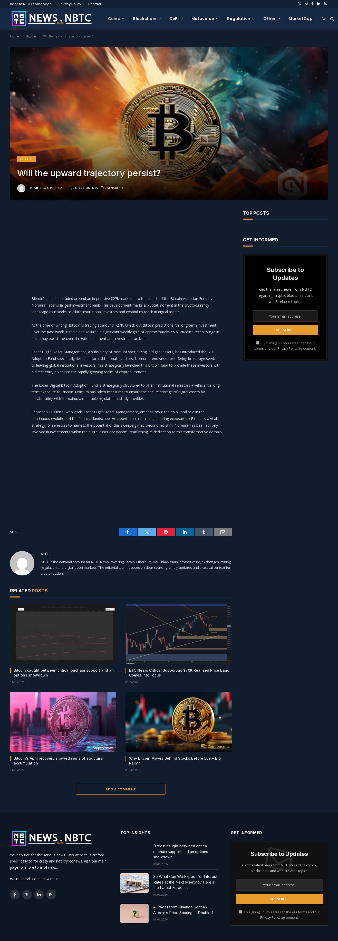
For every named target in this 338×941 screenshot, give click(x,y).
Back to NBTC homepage (31, 4)
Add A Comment (120, 789)
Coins (114, 18)
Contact (94, 4)
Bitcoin (26, 159)
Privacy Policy (70, 4)
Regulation (238, 18)
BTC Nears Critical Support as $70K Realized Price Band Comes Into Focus (179, 672)
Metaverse (202, 18)
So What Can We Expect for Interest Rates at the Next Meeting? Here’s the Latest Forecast (185, 882)
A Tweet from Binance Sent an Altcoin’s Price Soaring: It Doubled (183, 910)
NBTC (38, 188)
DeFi (174, 18)
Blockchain (144, 18)
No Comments (84, 188)
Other (269, 18)
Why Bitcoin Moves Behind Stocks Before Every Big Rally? (175, 760)
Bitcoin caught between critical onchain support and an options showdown (64, 672)
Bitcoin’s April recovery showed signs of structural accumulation (59, 760)
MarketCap (301, 18)
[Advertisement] (134, 246)
